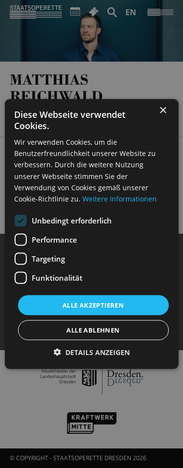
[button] (92, 352)
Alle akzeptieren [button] (93, 304)
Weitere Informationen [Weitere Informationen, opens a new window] (119, 198)
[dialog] (91, 234)
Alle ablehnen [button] (93, 330)
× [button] (162, 110)
